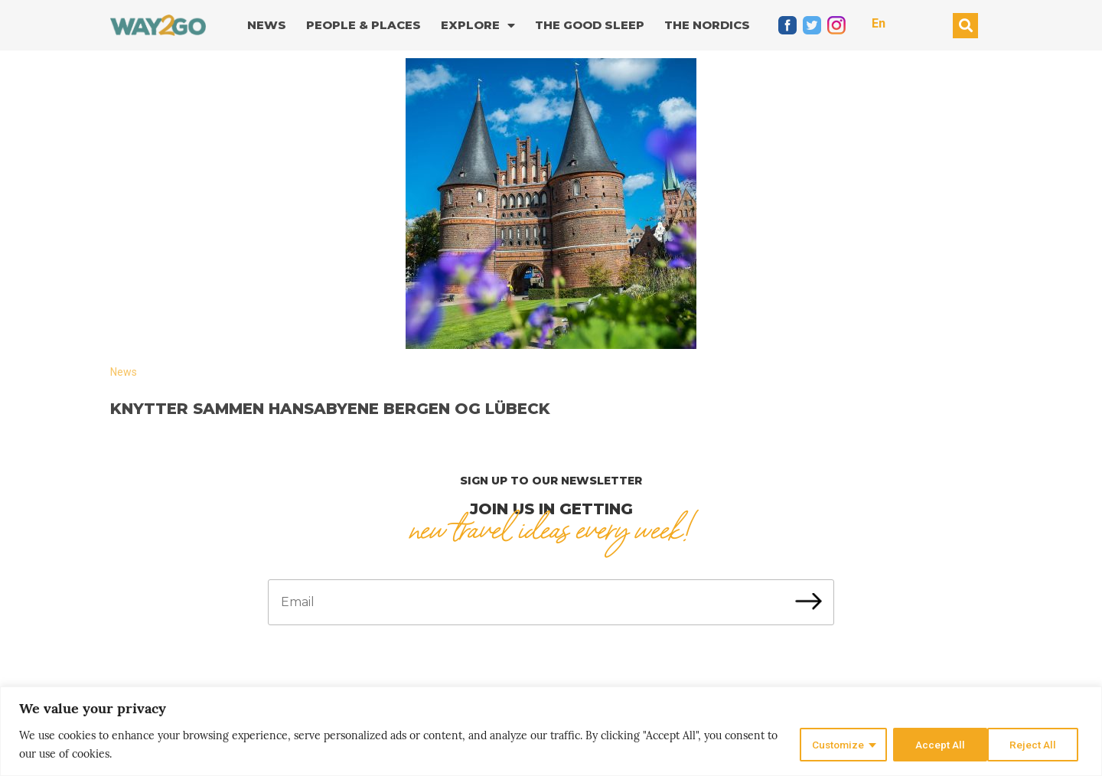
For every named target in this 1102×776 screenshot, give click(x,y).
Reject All (937, 745)
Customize (835, 745)
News (266, 25)
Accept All (1036, 745)
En (878, 23)
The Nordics (707, 25)
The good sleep (589, 25)
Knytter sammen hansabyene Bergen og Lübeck (330, 408)
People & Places (363, 25)
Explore (478, 25)
